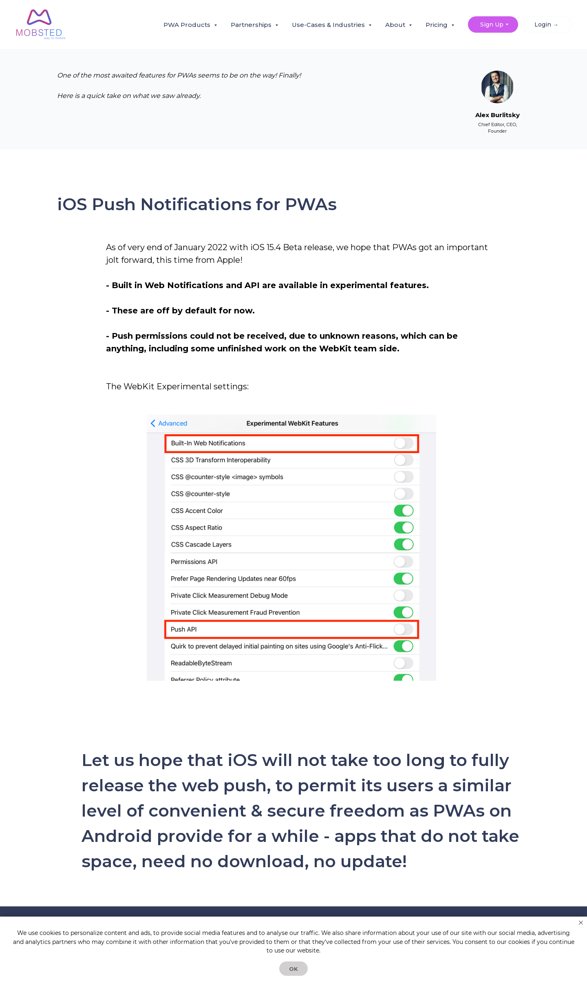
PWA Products (187, 25)
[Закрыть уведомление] (581, 923)
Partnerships (252, 25)
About (396, 25)
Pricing (437, 25)
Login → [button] (546, 24)
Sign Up (491, 24)
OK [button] (293, 969)
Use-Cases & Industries (329, 25)
